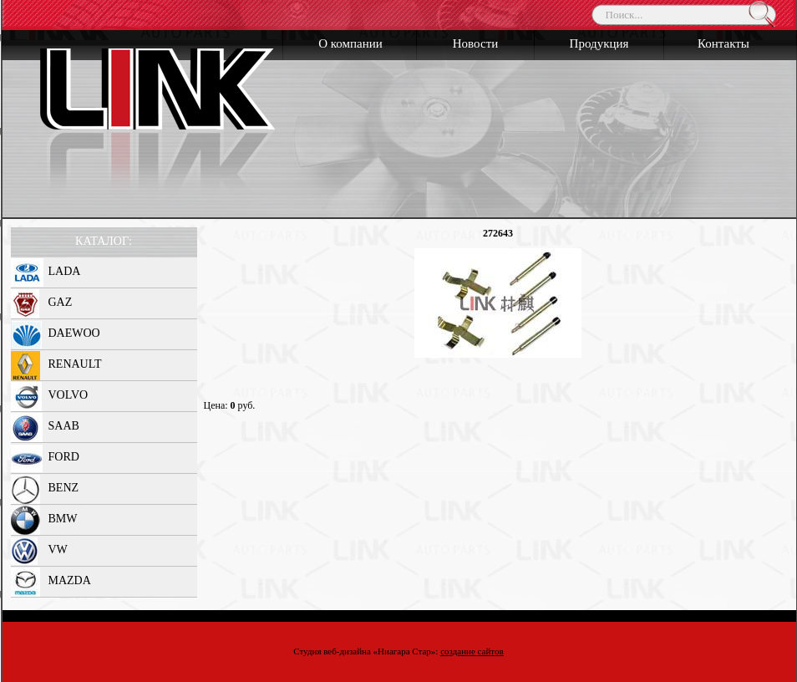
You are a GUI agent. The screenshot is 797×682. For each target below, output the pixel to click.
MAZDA (69, 580)
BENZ (63, 487)
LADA (64, 271)
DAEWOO (74, 333)
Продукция (599, 43)
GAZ (60, 302)
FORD (63, 456)
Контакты (723, 43)
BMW (63, 518)
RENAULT (75, 364)
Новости (475, 43)
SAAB (63, 426)
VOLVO (68, 395)
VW (58, 549)
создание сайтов (472, 651)
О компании (350, 43)
